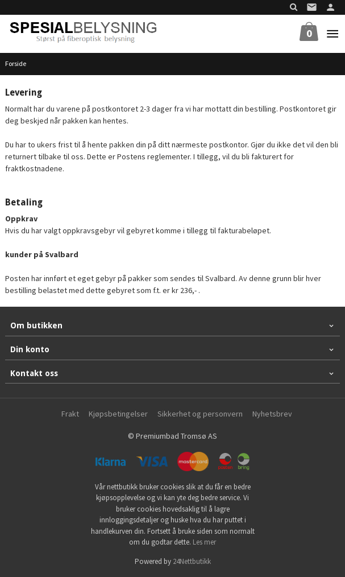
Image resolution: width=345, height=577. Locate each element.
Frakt (70, 414)
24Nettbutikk (192, 561)
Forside (15, 63)
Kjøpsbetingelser (118, 414)
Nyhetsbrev (272, 414)
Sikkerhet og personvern (200, 414)
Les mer (204, 542)
